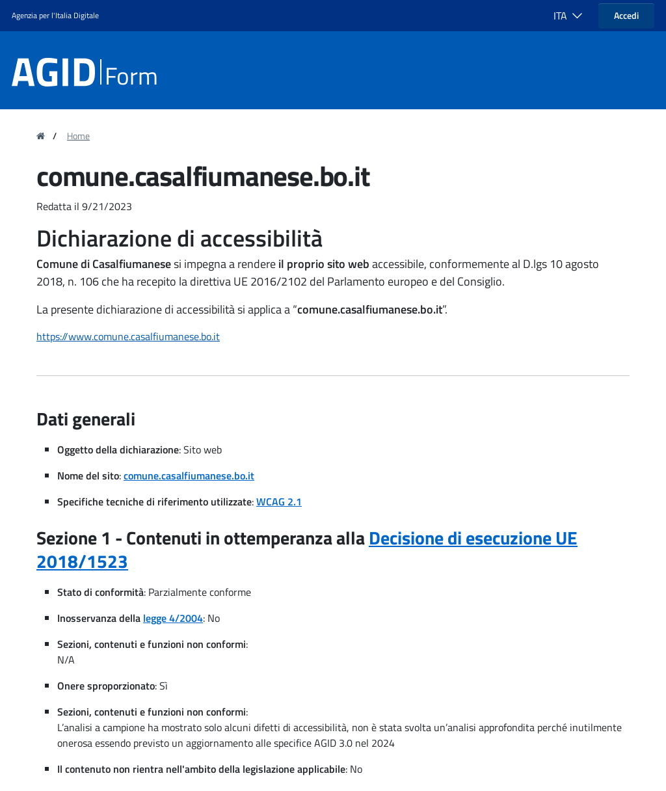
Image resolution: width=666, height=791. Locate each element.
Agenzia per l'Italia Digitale (55, 15)
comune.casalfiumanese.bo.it (189, 475)
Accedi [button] (626, 15)
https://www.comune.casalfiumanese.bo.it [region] (128, 336)
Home (78, 136)
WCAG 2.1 (279, 501)
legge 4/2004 (173, 618)
